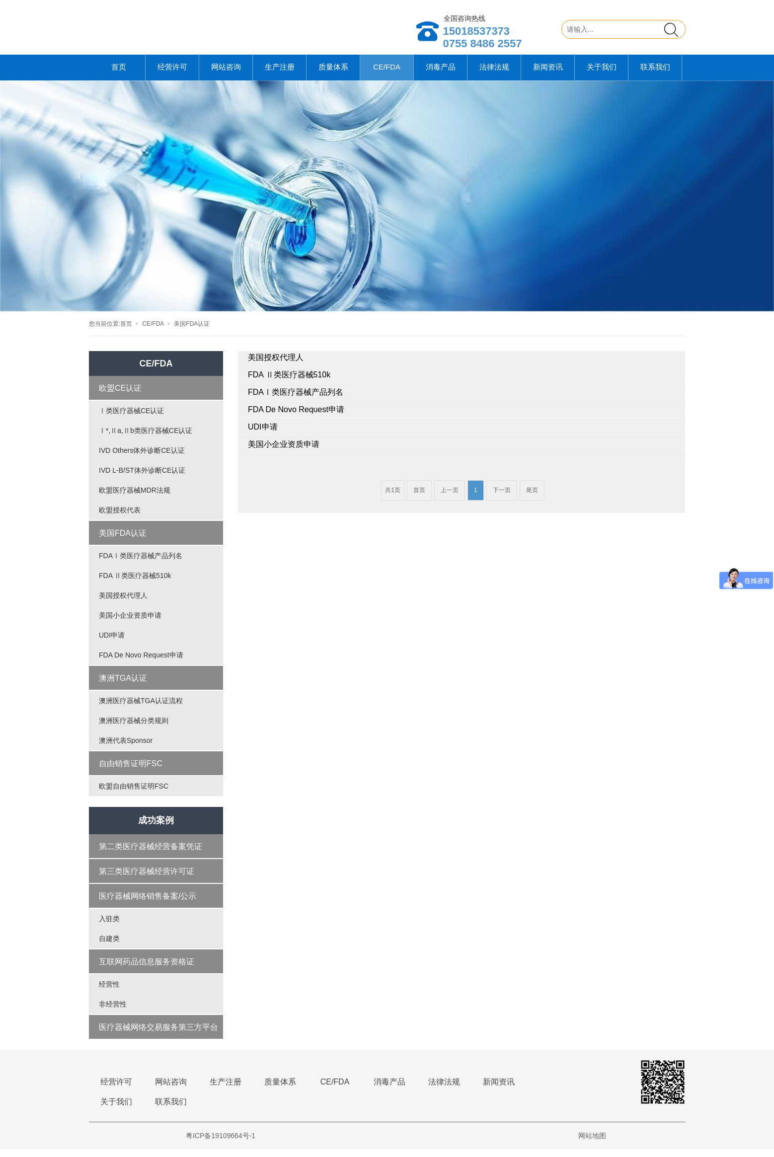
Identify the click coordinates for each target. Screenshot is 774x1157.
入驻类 (109, 926)
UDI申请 (112, 643)
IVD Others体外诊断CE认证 (142, 458)
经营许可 (172, 74)
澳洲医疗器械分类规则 (133, 728)
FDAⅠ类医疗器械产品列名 (140, 563)
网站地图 (592, 1143)
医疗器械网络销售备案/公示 (147, 903)
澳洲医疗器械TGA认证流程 (141, 708)
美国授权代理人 (123, 603)
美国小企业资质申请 (130, 623)
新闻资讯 (548, 74)
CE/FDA (386, 74)
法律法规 (494, 74)
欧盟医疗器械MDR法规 (134, 498)
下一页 (502, 497)
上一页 (450, 497)
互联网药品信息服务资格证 (146, 969)
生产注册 (280, 74)
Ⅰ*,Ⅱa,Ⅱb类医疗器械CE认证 (145, 438)
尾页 (532, 497)
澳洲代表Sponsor (126, 748)
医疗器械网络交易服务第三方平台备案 (158, 1038)
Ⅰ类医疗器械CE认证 (131, 418)
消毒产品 (441, 74)
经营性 (109, 992)
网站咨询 (226, 74)
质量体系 (333, 74)
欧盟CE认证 (120, 395)
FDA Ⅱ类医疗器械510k (135, 583)
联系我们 (655, 74)
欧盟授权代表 (120, 517)
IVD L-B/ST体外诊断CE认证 (142, 478)
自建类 (109, 946)
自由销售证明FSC (130, 771)
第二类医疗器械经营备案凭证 (150, 854)
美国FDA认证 (192, 331)
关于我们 (602, 74)
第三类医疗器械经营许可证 (146, 878)
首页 (118, 74)
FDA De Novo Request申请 (141, 662)
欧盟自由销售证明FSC (133, 793)
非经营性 (113, 1011)
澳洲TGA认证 (123, 685)
